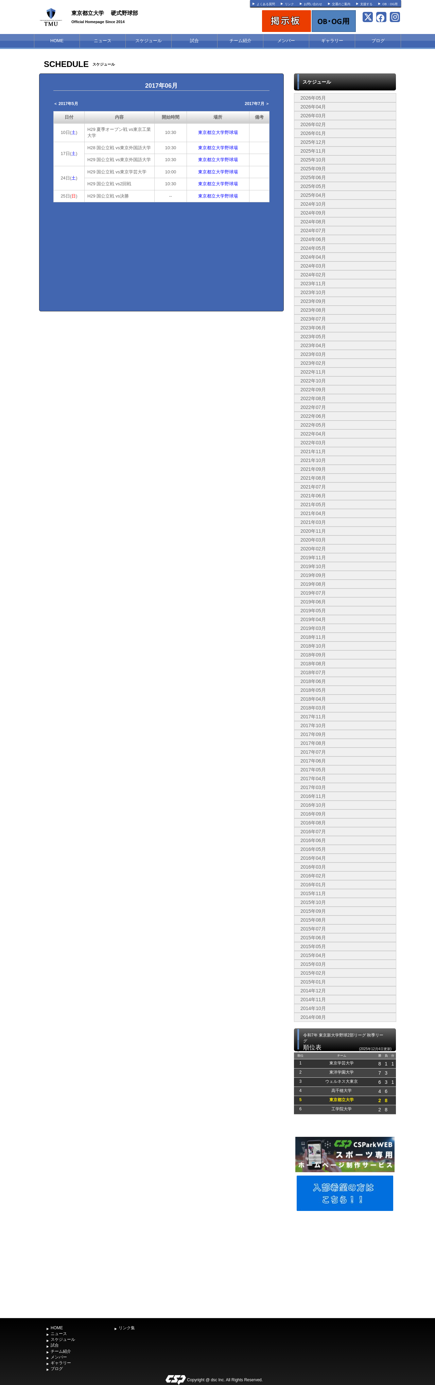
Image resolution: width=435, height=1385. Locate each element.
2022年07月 (313, 407)
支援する (366, 4)
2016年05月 (313, 849)
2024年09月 (313, 213)
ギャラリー (332, 40)
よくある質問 (266, 4)
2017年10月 (313, 725)
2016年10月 (313, 805)
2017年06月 (313, 761)
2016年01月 (313, 884)
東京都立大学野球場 (218, 132)
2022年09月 (313, 389)
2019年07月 (313, 593)
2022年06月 (313, 416)
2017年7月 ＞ (257, 103)
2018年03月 (313, 708)
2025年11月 (313, 151)
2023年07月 (313, 319)
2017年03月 (313, 787)
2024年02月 (313, 274)
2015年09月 (313, 911)
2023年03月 (313, 354)
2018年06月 (313, 681)
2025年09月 (313, 168)
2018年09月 (313, 654)
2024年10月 (313, 204)
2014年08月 (313, 1017)
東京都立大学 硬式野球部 (104, 13)
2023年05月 (313, 336)
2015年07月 (313, 928)
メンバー (286, 40)
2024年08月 (313, 221)
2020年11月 (313, 531)
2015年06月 (313, 937)
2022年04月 (313, 434)
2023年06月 (313, 327)
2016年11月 (313, 796)
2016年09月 (313, 814)
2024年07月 (313, 230)
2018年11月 (313, 637)
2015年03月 (313, 964)
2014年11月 (313, 999)
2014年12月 (313, 990)
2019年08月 (313, 584)
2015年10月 (313, 902)
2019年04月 (313, 619)
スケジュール (148, 40)
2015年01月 (313, 982)
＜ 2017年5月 (65, 103)
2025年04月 (313, 195)
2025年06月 (313, 177)
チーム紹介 (240, 40)
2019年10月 (313, 566)
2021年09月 (313, 469)
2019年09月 (313, 575)
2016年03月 (313, 867)
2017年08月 (313, 743)
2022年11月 (313, 372)
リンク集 (127, 1328)
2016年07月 (313, 831)
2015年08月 (313, 920)
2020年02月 (313, 548)
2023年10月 (313, 292)
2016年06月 (313, 840)
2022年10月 (313, 380)
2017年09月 (313, 734)
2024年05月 (313, 248)
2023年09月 (313, 301)
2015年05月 (313, 946)
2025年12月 (313, 142)
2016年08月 (313, 822)
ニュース (102, 40)
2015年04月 (313, 955)
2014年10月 (313, 1008)
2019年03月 (313, 628)
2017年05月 (313, 769)
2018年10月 (313, 646)
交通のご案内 (341, 4)
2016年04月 (313, 858)
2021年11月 (313, 451)
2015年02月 (313, 973)
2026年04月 (313, 106)
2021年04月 (313, 513)
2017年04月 (313, 778)
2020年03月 (313, 540)
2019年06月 (313, 601)
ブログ (378, 40)
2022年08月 (313, 398)
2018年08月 (313, 663)
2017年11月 (313, 716)
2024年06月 (313, 239)
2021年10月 (313, 460)
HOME (57, 40)
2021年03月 (313, 522)
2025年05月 (313, 186)
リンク (289, 4)
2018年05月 (313, 690)
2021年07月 (313, 487)
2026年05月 (313, 98)
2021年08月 (313, 478)
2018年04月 (313, 699)
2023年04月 (313, 345)
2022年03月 (313, 442)
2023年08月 (313, 310)
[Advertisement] (345, 1263)
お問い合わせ (313, 4)
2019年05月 (313, 610)
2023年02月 (313, 363)
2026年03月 (313, 115)
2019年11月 (313, 557)
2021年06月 (313, 495)
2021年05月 (313, 504)
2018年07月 (313, 672)
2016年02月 (313, 875)
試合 (194, 40)
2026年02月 (313, 124)
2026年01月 (313, 133)
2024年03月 (313, 266)
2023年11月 (313, 283)
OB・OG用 (390, 4)
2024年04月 (313, 257)
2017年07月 (313, 752)
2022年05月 (313, 425)
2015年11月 (313, 893)
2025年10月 (313, 160)
